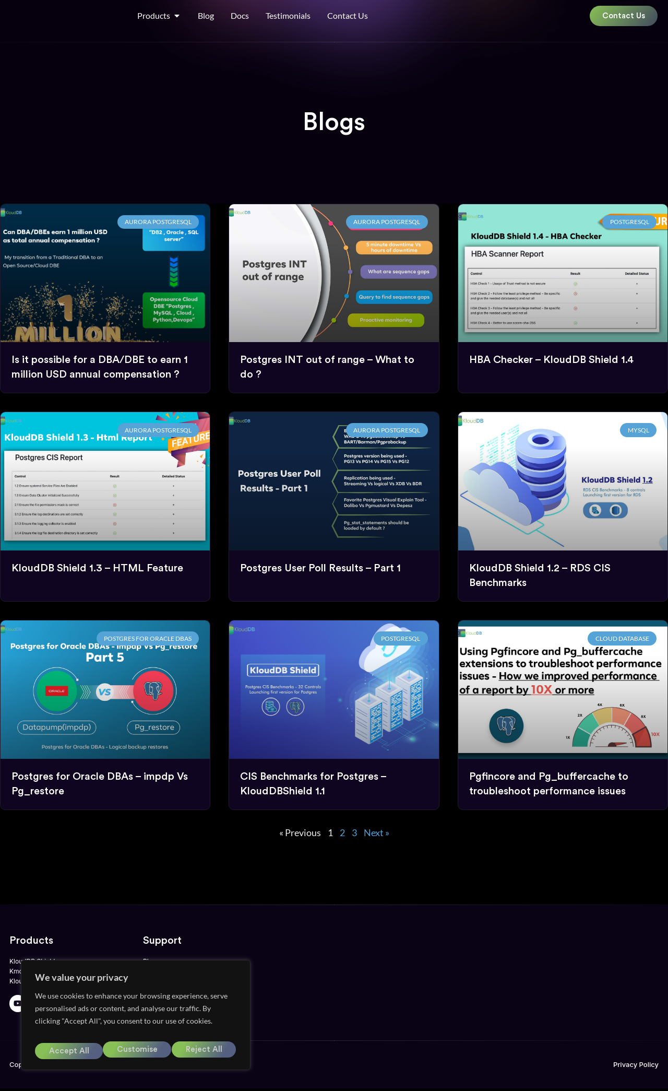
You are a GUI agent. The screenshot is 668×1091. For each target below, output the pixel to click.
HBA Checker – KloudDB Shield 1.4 (551, 360)
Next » (376, 833)
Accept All (204, 1051)
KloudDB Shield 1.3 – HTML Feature (97, 569)
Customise (67, 1051)
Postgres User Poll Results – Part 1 (320, 569)
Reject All (135, 1051)
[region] (135, 1018)
